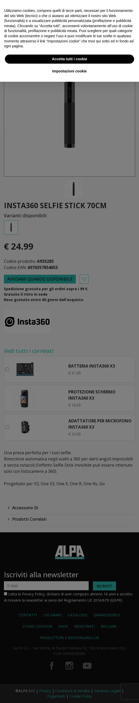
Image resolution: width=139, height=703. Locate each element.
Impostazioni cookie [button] (69, 71)
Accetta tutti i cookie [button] (69, 59)
